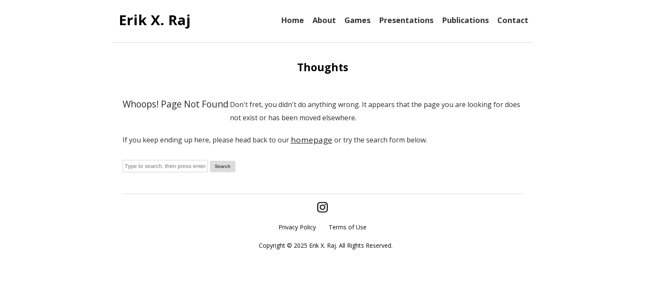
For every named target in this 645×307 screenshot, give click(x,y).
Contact (512, 20)
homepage (312, 139)
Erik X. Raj (155, 19)
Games (357, 20)
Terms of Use (348, 227)
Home (292, 20)
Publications (465, 20)
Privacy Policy (297, 227)
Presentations (406, 20)
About (324, 20)
